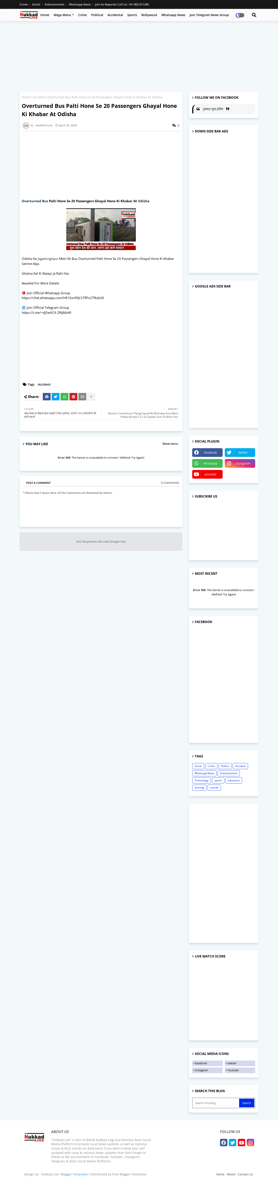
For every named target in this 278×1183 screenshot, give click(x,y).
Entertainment (55, 4)
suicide (214, 787)
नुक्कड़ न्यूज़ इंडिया (213, 109)
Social (36, 4)
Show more (170, 444)
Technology (201, 780)
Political (97, 15)
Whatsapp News (80, 4)
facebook (210, 452)
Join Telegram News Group (209, 15)
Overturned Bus (35, 201)
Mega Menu (62, 15)
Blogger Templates (74, 1174)
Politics (225, 766)
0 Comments (170, 483)
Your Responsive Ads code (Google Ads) (101, 541)
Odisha (143, 201)
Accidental (115, 15)
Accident (39, 97)
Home (44, 15)
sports (218, 780)
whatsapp (210, 463)
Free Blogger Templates (129, 1174)
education (234, 780)
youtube (211, 474)
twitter (243, 452)
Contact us (245, 1174)
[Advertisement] (139, 55)
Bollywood (149, 15)
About (231, 1174)
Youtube (233, 1070)
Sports (132, 15)
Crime (24, 4)
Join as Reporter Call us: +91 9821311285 (122, 4)
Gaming (199, 787)
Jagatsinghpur (48, 258)
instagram (243, 463)
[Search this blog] (216, 1103)
